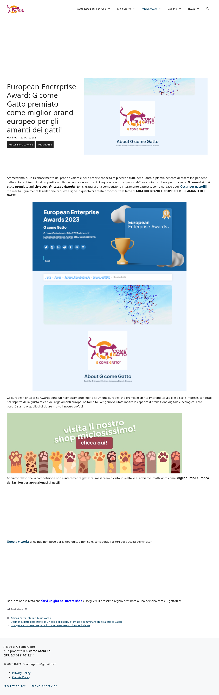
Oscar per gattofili (193, 186)
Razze (195, 8)
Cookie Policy (21, 677)
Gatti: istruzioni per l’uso (95, 8)
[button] (207, 8)
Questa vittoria (18, 542)
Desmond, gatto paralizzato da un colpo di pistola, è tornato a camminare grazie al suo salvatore (67, 621)
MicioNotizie (153, 8)
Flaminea (12, 137)
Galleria (176, 8)
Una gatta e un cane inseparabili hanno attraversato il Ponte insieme (50, 625)
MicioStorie (127, 8)
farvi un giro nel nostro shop (61, 601)
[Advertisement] (109, 43)
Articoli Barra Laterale (21, 144)
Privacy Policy (21, 673)
